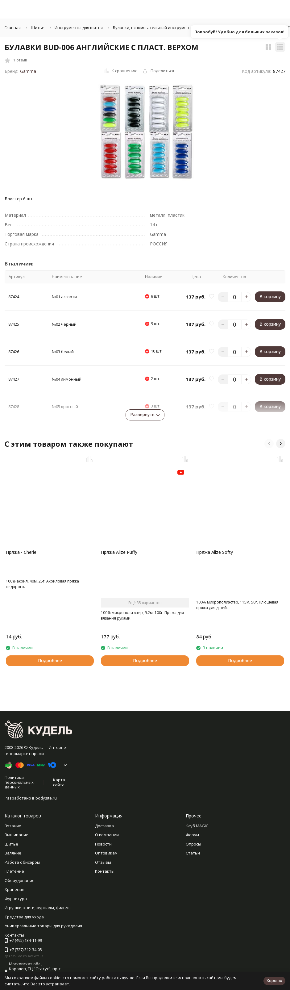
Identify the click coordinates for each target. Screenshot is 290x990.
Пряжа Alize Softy (214, 552)
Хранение (14, 889)
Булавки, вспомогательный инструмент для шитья (163, 27)
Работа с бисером (22, 862)
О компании (107, 835)
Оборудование (20, 880)
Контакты (104, 871)
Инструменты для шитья (79, 27)
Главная (13, 27)
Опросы (193, 844)
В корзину (270, 296)
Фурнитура (16, 898)
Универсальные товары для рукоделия (43, 926)
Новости (103, 844)
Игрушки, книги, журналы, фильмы (38, 907)
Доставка (104, 826)
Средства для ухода (24, 917)
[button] (269, 443)
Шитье (37, 27)
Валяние (13, 853)
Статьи (193, 853)
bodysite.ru (46, 798)
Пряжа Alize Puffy (119, 552)
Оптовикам (106, 853)
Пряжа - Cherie (21, 552)
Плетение (14, 871)
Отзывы (103, 862)
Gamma (28, 71)
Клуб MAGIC (197, 826)
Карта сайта (59, 782)
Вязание (13, 826)
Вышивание (16, 835)
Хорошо (274, 980)
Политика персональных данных (19, 782)
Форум (192, 835)
